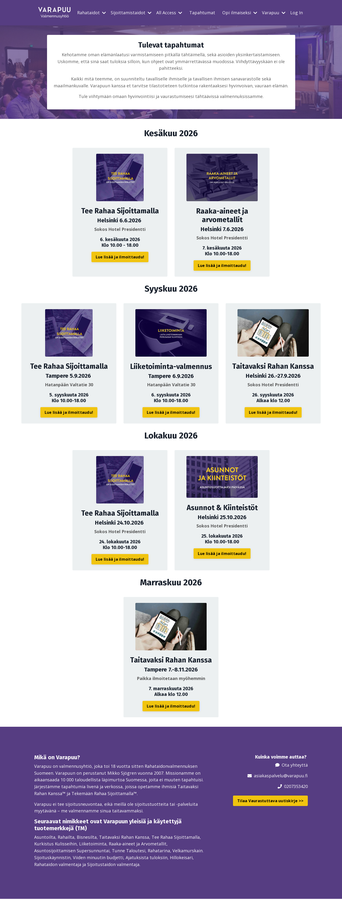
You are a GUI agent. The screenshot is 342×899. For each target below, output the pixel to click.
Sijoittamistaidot (131, 12)
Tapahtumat (202, 12)
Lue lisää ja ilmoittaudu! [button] (120, 256)
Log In (296, 12)
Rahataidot (91, 12)
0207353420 (296, 786)
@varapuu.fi (296, 775)
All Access (169, 12)
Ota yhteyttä (295, 765)
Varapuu (273, 12)
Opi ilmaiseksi (239, 12)
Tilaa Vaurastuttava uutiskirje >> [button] (270, 800)
